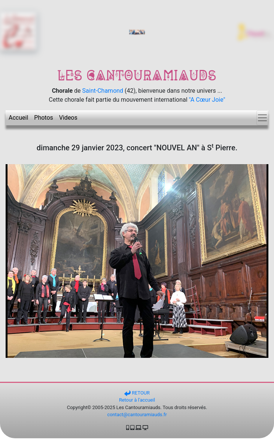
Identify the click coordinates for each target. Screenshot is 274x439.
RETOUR (137, 393)
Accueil (18, 117)
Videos (68, 117)
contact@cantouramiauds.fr (137, 414)
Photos (43, 117)
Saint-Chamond (103, 90)
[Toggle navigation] (262, 117)
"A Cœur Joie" (207, 99)
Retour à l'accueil (137, 400)
